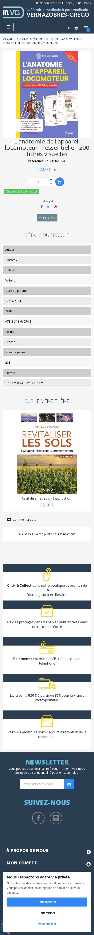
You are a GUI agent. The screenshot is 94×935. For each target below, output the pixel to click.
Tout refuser (47, 913)
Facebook (38, 818)
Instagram (56, 818)
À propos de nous (27, 850)
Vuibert (10, 280)
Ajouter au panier (60, 182)
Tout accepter (47, 902)
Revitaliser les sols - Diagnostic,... (47, 498)
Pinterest (55, 207)
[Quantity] (38, 182)
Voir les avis (47, 218)
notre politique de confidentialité (50, 771)
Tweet (48, 207)
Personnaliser (47, 924)
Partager (42, 207)
